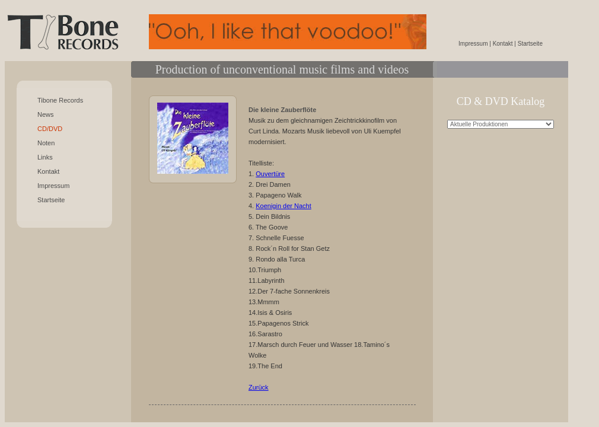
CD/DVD (49, 128)
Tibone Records (60, 100)
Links (45, 157)
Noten (46, 142)
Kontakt (48, 171)
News (45, 114)
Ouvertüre (270, 173)
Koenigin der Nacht (283, 205)
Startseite (51, 199)
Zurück (258, 387)
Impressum (53, 185)
